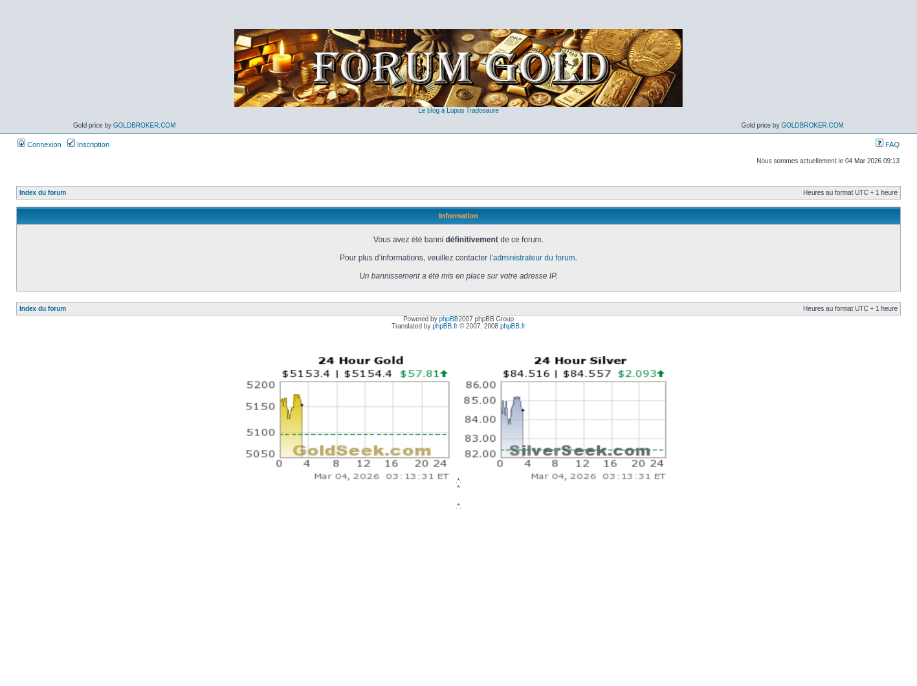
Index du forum (42, 192)
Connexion (39, 144)
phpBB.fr (445, 326)
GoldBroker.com (144, 125)
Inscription (88, 144)
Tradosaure (482, 110)
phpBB (448, 319)
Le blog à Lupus (441, 110)
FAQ (888, 144)
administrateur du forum (534, 257)
